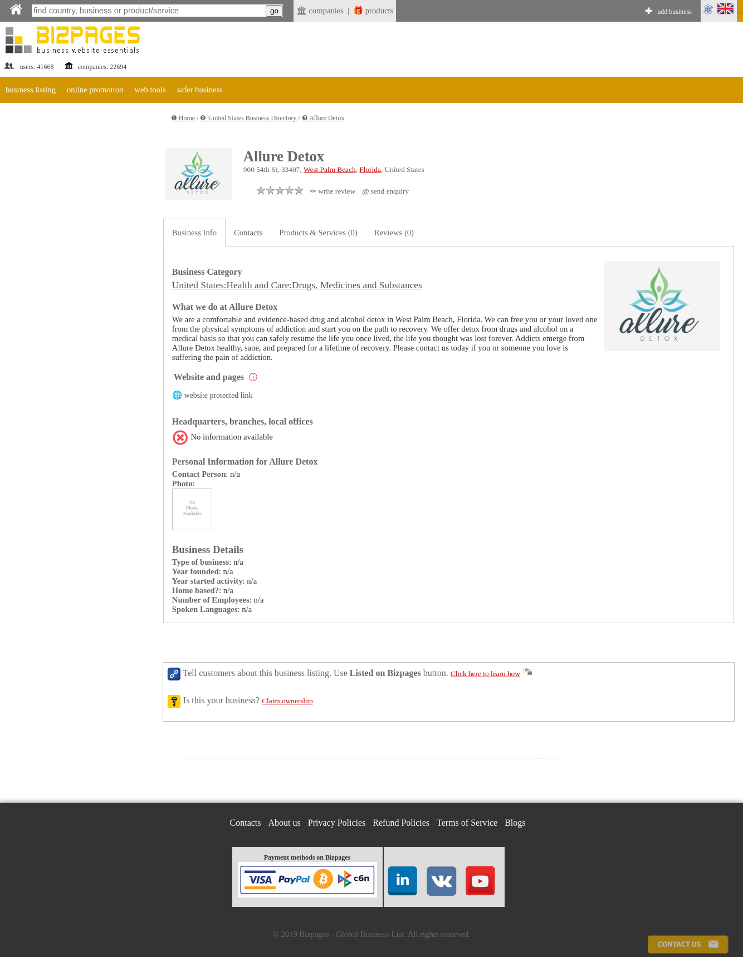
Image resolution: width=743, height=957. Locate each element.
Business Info (194, 232)
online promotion (95, 89)
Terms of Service (467, 822)
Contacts (248, 232)
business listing (31, 89)
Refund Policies (401, 822)
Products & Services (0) (318, 232)
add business (675, 12)
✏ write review (332, 191)
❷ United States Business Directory (249, 118)
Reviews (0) (394, 232)
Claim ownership (287, 701)
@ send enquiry (385, 191)
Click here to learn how (485, 673)
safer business (200, 89)
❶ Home (184, 118)
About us (284, 822)
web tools (150, 89)
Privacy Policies (337, 822)
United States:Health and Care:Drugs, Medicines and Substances (297, 285)
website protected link (218, 395)
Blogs (515, 822)
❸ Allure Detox (323, 118)
